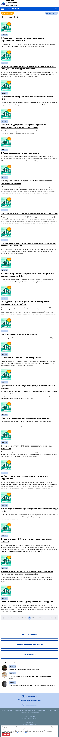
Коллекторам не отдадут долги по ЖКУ (20, 334)
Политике (17, 732)
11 (25, 618)
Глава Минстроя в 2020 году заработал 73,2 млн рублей (27, 602)
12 (29, 618)
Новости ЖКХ (10, 662)
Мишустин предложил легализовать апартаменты (25, 418)
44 (47, 618)
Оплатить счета (31, 705)
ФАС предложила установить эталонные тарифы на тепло (29, 213)
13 (33, 618)
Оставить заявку (31, 696)
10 (22, 618)
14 (36, 618)
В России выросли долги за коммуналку (20, 153)
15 (40, 618)
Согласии (24, 732)
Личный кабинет (51, 13)
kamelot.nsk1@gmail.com (29, 718)
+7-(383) (12, 8)
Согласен (6, 734)
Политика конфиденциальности (29, 712)
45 (51, 618)
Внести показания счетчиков (31, 700)
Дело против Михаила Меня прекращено (21, 358)
